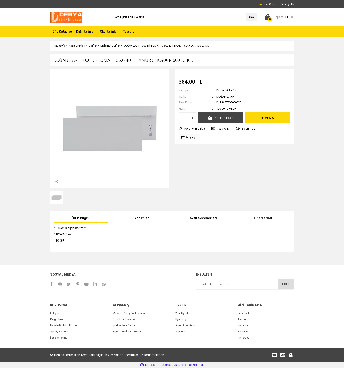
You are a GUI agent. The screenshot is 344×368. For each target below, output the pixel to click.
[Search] (185, 17)
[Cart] (278, 17)
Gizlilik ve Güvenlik (124, 319)
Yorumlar (141, 218)
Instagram (244, 325)
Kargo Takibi (57, 319)
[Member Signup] (287, 4)
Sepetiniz (180, 331)
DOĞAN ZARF (225, 96)
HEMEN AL (268, 118)
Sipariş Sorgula (59, 331)
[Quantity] (187, 117)
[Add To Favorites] (192, 129)
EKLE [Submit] (286, 284)
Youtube (243, 331)
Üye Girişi (180, 319)
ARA (251, 17)
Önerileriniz (263, 218)
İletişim (54, 313)
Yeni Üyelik (181, 313)
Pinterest (243, 337)
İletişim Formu (58, 337)
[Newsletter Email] (245, 284)
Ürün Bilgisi (81, 218)
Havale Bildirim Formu (63, 325)
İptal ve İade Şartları (124, 325)
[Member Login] (269, 4)
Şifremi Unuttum (185, 325)
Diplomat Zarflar (226, 90)
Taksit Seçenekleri (202, 218)
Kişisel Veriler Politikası (127, 331)
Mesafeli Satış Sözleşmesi (129, 313)
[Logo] (66, 16)
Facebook (243, 313)
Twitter (242, 319)
